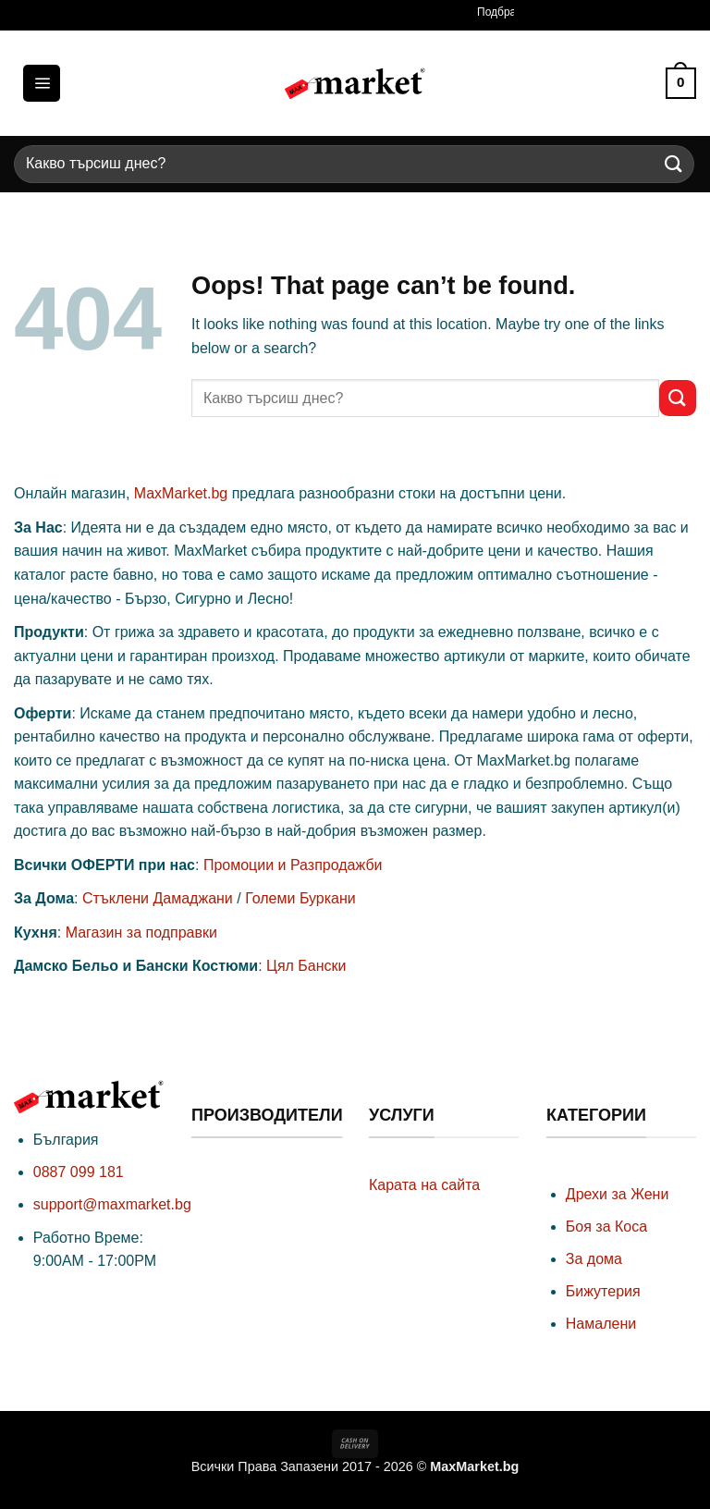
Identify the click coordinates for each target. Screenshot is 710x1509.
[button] (41, 83)
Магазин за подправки (141, 932)
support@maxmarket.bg (112, 1204)
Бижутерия (603, 1291)
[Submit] (673, 164)
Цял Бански (306, 966)
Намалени (601, 1323)
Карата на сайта (424, 1185)
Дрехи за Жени (617, 1194)
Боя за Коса (606, 1226)
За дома (594, 1259)
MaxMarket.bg (180, 493)
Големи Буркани (300, 898)
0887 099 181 (78, 1172)
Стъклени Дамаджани (157, 898)
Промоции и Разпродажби (293, 865)
